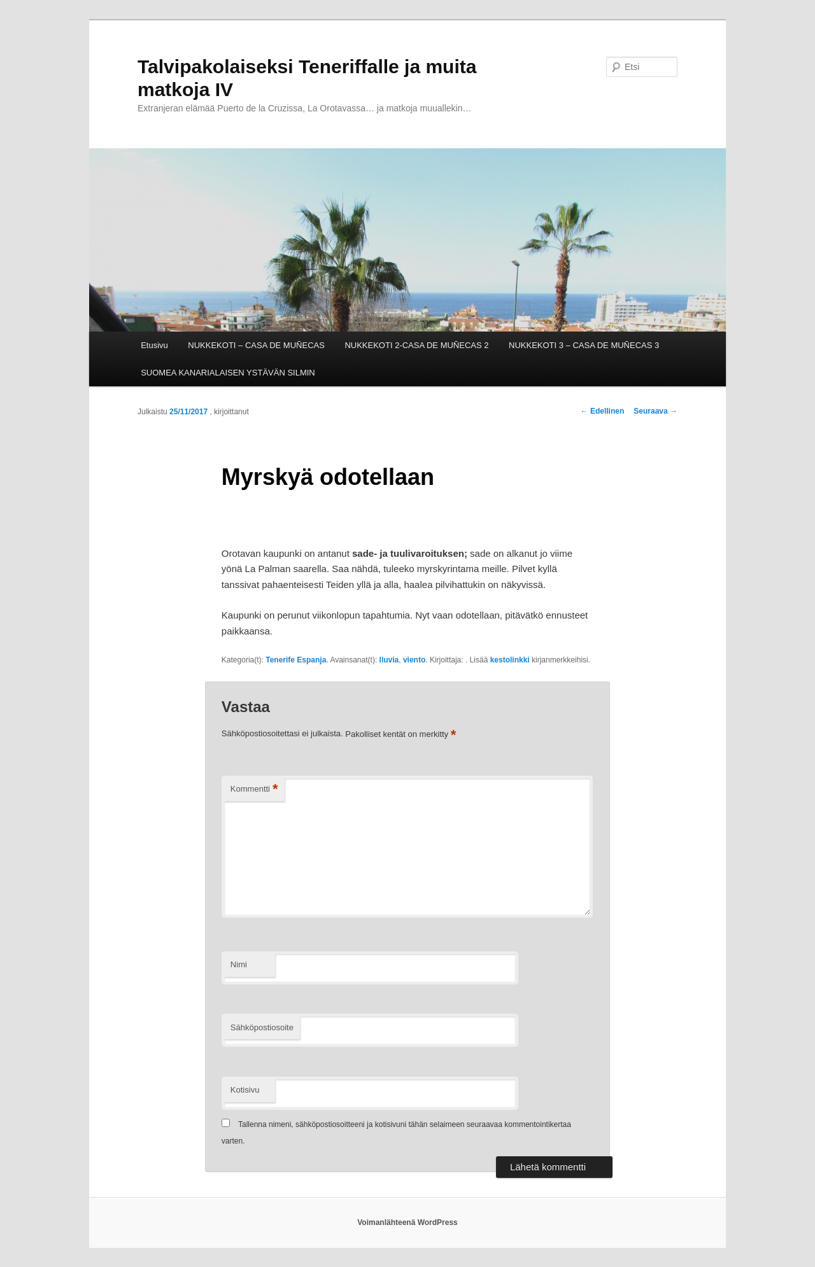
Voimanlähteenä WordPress (407, 1222)
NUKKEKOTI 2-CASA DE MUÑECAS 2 (416, 345)
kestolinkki (510, 659)
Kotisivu (245, 1090)
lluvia (389, 659)
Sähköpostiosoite (262, 1027)
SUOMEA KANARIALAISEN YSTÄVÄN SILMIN (228, 372)
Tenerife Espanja (296, 659)
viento (414, 659)
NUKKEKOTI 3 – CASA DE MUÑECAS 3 (584, 345)
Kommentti (254, 789)
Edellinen (603, 411)
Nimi (238, 964)
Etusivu (154, 345)
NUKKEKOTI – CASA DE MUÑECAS (256, 345)
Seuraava (655, 411)
